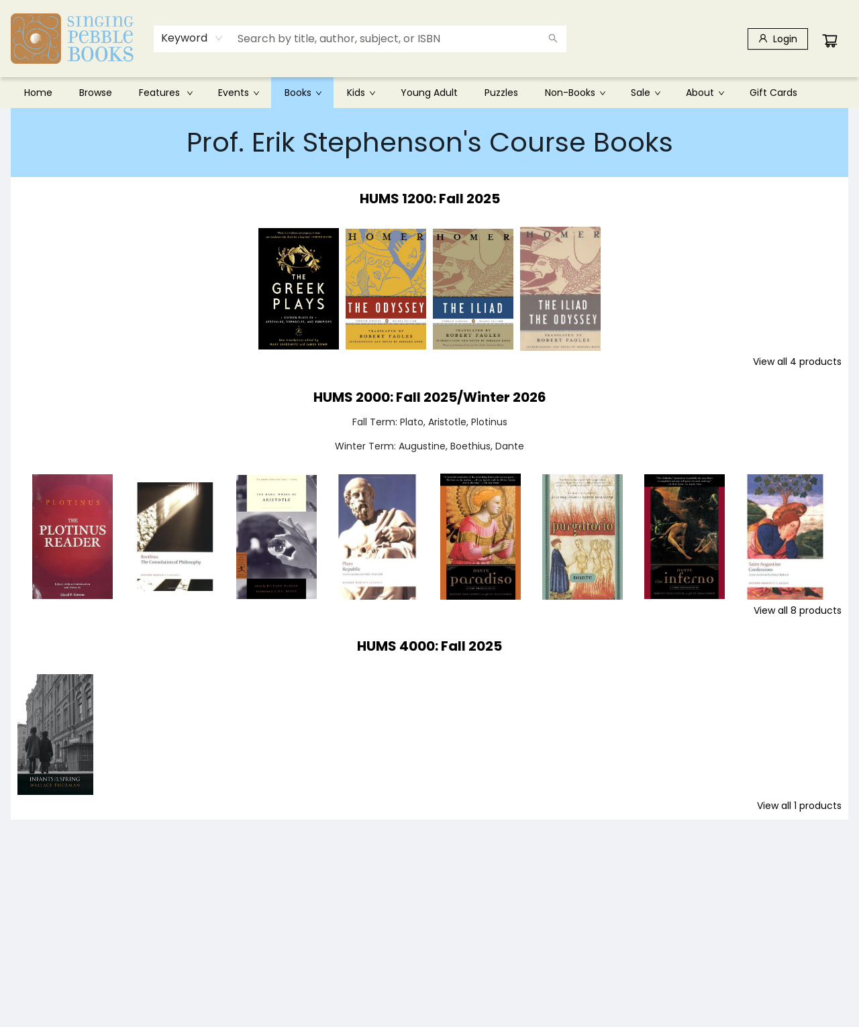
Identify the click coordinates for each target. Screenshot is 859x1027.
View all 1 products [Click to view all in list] (799, 805)
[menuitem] (38, 92)
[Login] (778, 39)
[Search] (553, 38)
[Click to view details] (298, 288)
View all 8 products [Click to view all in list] (798, 610)
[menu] (429, 92)
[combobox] (192, 38)
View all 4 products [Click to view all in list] (797, 361)
